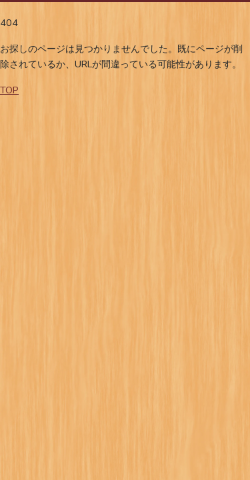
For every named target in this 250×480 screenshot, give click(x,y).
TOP (9, 90)
